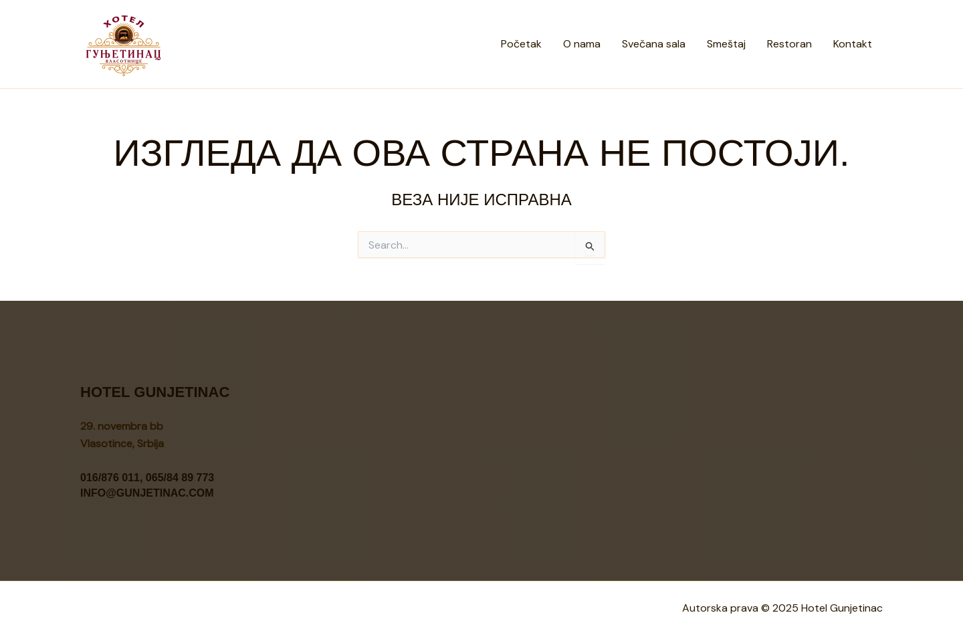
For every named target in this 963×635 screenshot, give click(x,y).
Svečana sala (653, 44)
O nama (582, 44)
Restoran (789, 44)
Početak (521, 44)
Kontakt (852, 44)
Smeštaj (726, 44)
